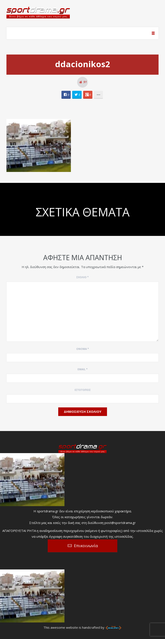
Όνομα (82, 349)
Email (83, 369)
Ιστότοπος (83, 390)
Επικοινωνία (86, 545)
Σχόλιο (82, 277)
